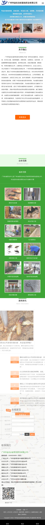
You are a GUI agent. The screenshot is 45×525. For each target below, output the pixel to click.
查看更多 (24, 120)
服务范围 (21, 517)
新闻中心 (27, 517)
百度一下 (25, 515)
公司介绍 (9, 517)
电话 (22, 521)
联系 (37, 521)
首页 (5, 517)
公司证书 (15, 517)
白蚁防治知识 (34, 517)
